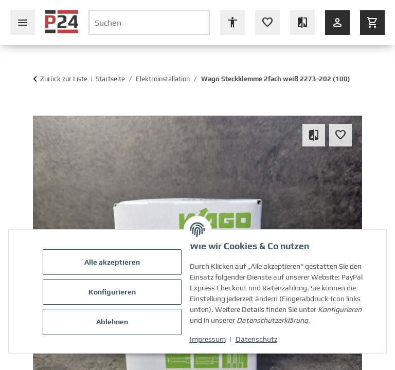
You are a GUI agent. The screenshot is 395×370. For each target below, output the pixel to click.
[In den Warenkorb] (38, 110)
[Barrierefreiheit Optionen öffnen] (232, 22)
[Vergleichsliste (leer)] (302, 22)
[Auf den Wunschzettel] (340, 135)
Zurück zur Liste (63, 79)
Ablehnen (113, 322)
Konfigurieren (113, 292)
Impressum (209, 339)
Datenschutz (257, 339)
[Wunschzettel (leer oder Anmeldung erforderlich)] (267, 22)
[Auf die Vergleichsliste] (313, 135)
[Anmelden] (337, 22)
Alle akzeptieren (113, 262)
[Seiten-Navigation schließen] (22, 22)
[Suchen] (149, 22)
